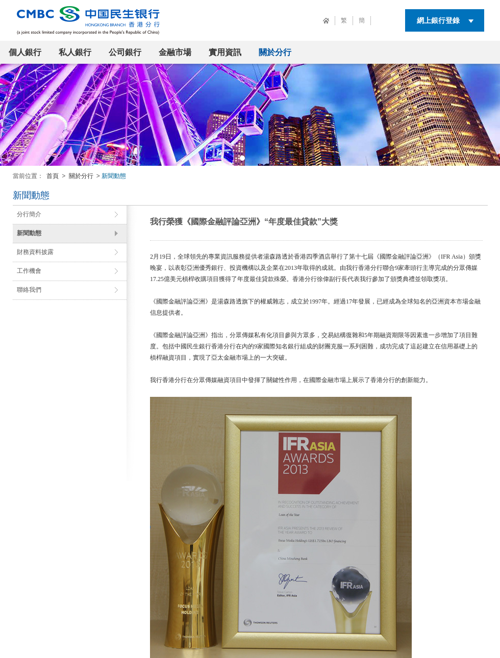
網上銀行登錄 (438, 20)
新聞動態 (29, 233)
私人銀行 (75, 52)
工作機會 (29, 270)
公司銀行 (125, 52)
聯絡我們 (29, 289)
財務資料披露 (35, 252)
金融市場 (175, 52)
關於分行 (275, 52)
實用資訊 (225, 52)
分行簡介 (29, 214)
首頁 (52, 176)
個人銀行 (25, 52)
